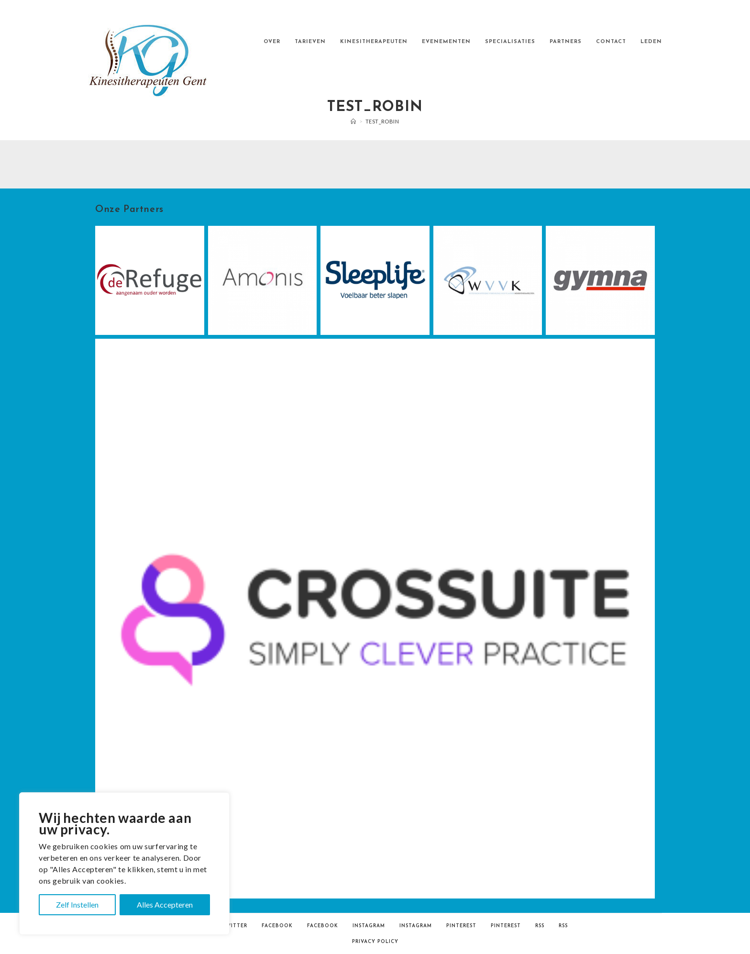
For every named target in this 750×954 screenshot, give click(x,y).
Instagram (369, 926)
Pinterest (461, 926)
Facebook (277, 926)
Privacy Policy (375, 941)
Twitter (234, 926)
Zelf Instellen (77, 904)
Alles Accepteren (165, 904)
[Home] (353, 121)
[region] (124, 863)
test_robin (382, 121)
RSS (539, 926)
